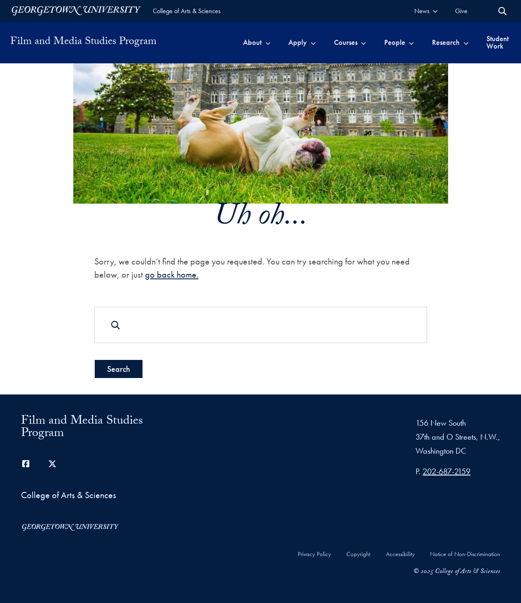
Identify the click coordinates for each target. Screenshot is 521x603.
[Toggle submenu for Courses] (363, 42)
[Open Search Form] (502, 11)
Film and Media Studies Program (83, 42)
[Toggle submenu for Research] (466, 42)
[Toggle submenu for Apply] (313, 42)
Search (118, 368)
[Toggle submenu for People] (411, 42)
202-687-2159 (446, 471)
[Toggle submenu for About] (268, 42)
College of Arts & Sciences (187, 11)
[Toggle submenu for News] (435, 11)
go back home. (171, 275)
